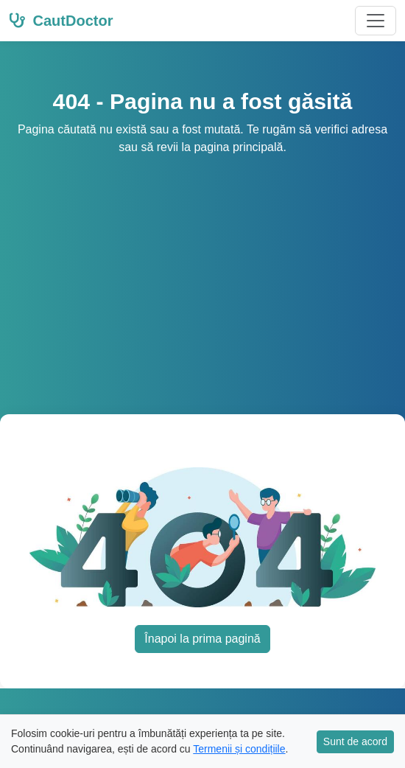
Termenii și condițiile (239, 749)
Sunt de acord (355, 741)
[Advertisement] (202, 267)
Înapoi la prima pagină (202, 638)
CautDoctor (61, 21)
